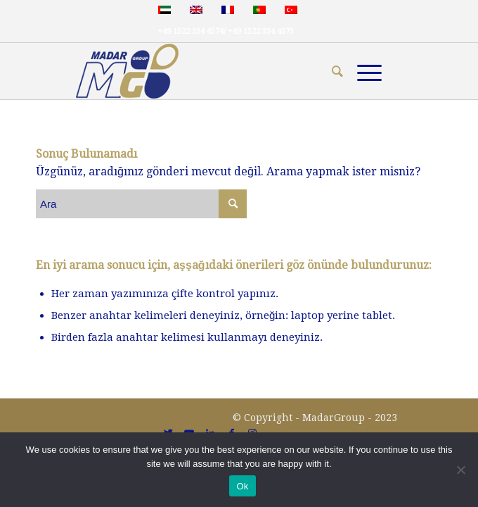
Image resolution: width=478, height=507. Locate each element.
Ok (242, 486)
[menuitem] (330, 71)
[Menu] (362, 71)
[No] (460, 470)
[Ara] (330, 71)
